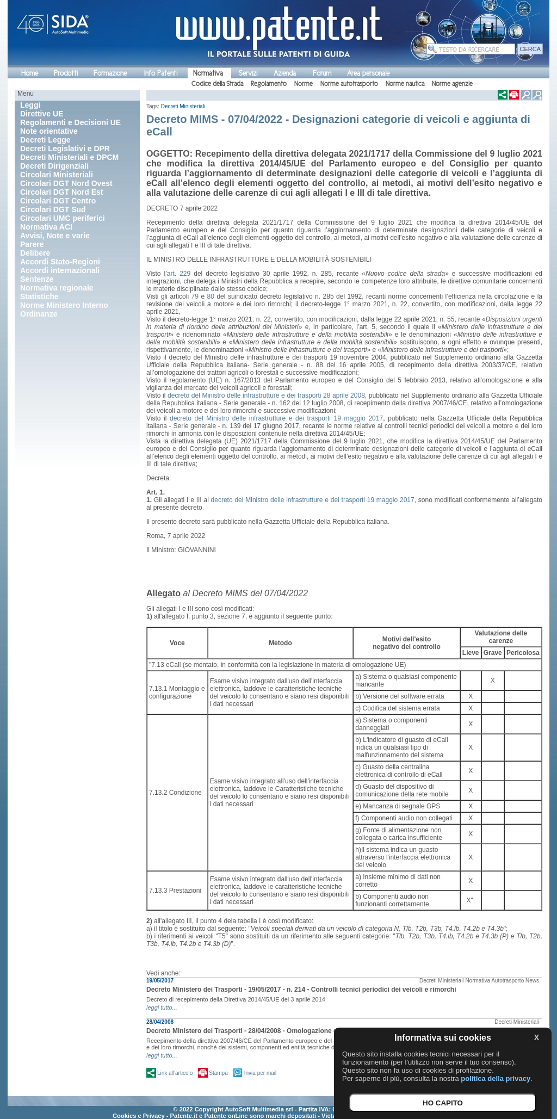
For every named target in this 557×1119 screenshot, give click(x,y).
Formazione (110, 73)
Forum (322, 73)
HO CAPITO (443, 1103)
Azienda (285, 73)
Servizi (248, 73)
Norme (303, 84)
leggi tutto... (161, 1007)
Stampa (218, 1073)
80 (210, 296)
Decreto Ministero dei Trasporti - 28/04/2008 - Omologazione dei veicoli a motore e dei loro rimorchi (299, 1031)
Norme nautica (405, 84)
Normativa (208, 73)
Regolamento (269, 84)
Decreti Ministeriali (183, 106)
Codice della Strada (217, 84)
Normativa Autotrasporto (494, 981)
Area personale (368, 73)
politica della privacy (495, 1078)
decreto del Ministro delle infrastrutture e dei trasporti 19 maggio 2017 (276, 418)
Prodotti (66, 73)
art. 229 (178, 273)
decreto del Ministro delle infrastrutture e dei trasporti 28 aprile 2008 (266, 395)
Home (29, 73)
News (532, 981)
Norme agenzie (452, 84)
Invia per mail (260, 1073)
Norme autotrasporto (349, 84)
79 (195, 296)
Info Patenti (160, 73)
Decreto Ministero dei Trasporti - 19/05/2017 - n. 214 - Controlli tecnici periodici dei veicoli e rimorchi (301, 989)
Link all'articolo (175, 1073)
